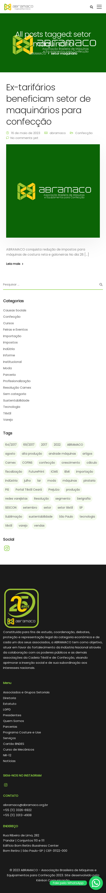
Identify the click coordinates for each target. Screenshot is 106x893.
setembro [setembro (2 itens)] (30, 508)
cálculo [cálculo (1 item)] (92, 463)
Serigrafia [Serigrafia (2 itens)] (83, 499)
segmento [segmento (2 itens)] (62, 499)
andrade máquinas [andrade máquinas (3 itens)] (62, 454)
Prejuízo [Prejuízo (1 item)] (53, 490)
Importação (12, 336)
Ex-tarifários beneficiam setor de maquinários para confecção (48, 104)
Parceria (9, 375)
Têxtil (7, 413)
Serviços (9, 738)
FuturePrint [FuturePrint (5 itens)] (36, 472)
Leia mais (13, 263)
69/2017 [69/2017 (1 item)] (28, 445)
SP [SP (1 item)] (81, 508)
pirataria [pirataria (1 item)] (89, 481)
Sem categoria (14, 394)
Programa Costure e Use (22, 732)
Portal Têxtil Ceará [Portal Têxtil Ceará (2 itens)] (29, 490)
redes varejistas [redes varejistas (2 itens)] (16, 499)
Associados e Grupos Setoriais (26, 692)
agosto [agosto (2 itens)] (10, 454)
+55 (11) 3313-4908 (17, 815)
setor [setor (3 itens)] (47, 508)
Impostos (10, 342)
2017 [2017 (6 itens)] (44, 445)
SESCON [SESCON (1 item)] (10, 508)
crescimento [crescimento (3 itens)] (71, 463)
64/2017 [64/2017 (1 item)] (11, 445)
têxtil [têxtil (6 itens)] (8, 526)
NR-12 (7, 755)
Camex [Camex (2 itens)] (10, 463)
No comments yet (24, 138)
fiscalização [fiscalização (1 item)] (13, 472)
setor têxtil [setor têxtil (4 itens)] (65, 508)
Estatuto (9, 704)
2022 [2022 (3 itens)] (57, 445)
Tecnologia (11, 407)
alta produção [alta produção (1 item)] (32, 454)
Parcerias (10, 726)
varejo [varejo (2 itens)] (23, 526)
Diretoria (9, 698)
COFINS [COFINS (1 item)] (27, 463)
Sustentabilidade (16, 400)
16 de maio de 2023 (25, 133)
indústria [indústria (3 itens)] (11, 481)
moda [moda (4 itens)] (51, 481)
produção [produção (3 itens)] (73, 490)
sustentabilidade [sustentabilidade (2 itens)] (40, 517)
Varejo (8, 419)
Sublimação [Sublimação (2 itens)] (13, 517)
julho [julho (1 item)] (27, 481)
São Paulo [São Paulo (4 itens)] (66, 517)
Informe (9, 355)
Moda (7, 368)
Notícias (9, 761)
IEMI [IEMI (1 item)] (67, 472)
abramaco (58, 133)
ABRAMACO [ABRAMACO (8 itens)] (75, 445)
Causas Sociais (14, 310)
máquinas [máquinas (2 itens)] (70, 481)
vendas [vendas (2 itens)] (39, 526)
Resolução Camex (17, 387)
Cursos (8, 323)
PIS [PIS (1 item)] (7, 490)
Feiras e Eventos (15, 329)
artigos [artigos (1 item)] (87, 454)
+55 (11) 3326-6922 (17, 810)
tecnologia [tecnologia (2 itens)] (87, 517)
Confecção (84, 133)
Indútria (9, 349)
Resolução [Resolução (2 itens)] (41, 499)
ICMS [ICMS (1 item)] (54, 472)
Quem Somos (13, 721)
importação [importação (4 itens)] (84, 472)
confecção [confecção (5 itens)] (47, 463)
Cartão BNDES (13, 744)
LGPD (7, 709)
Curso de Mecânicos (18, 749)
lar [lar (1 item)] (39, 481)
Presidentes (12, 715)
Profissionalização (17, 381)
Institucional (12, 362)
